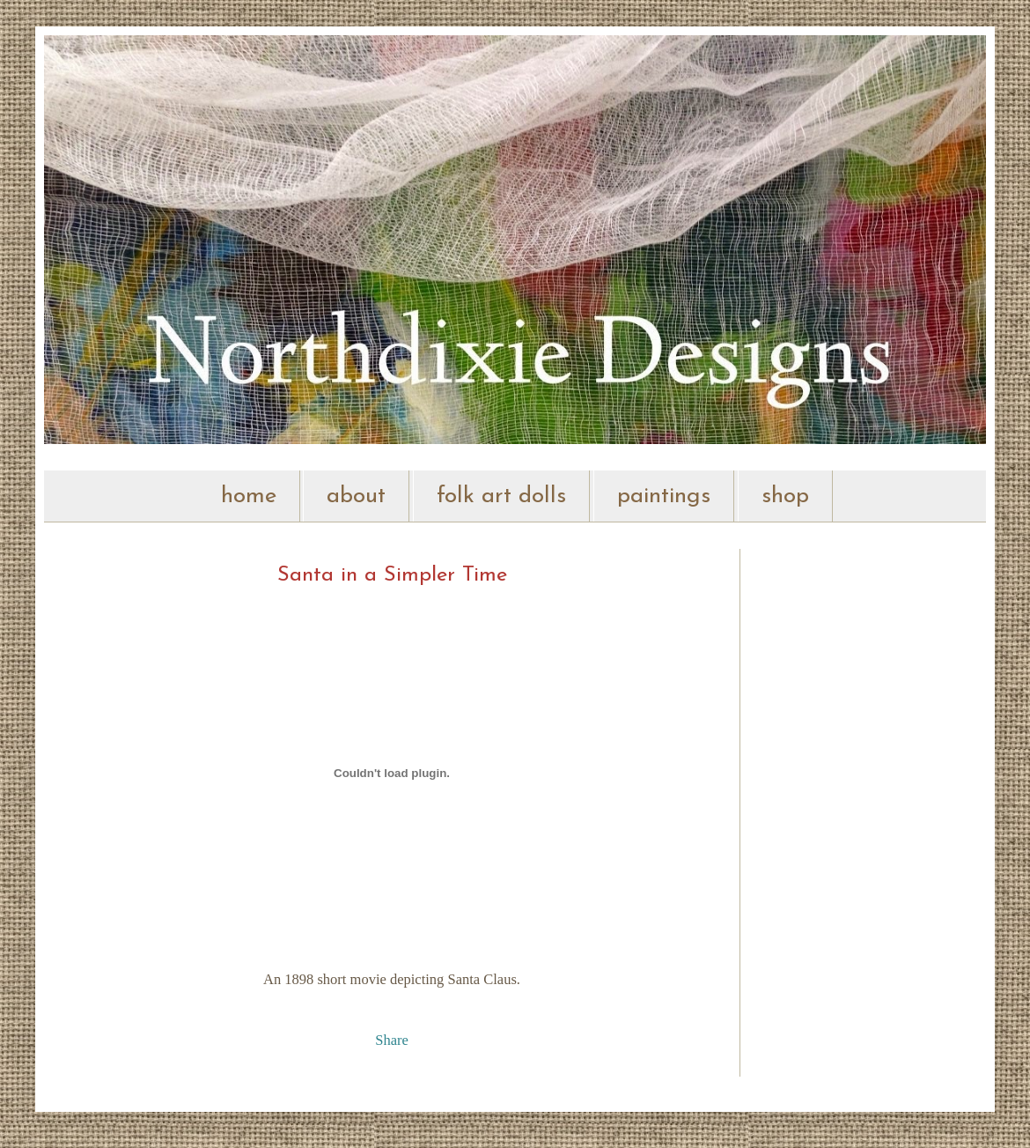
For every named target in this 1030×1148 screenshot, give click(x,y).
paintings (663, 496)
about (356, 496)
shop (785, 496)
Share (391, 1040)
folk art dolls (501, 496)
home (248, 496)
